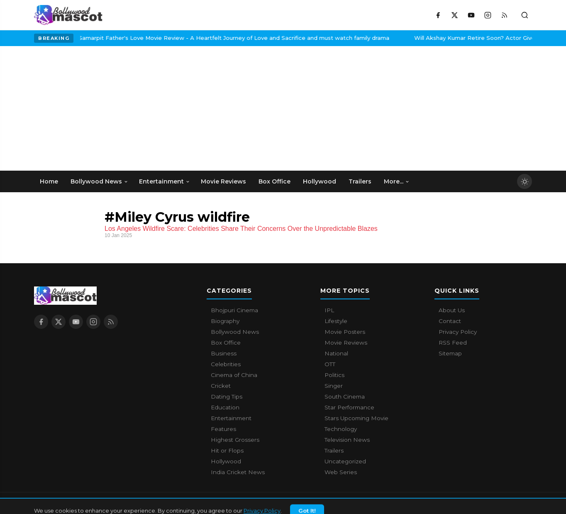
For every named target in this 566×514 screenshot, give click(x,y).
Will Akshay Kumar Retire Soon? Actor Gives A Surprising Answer (453, 37)
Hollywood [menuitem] (319, 181)
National (336, 353)
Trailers (334, 450)
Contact (450, 321)
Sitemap (450, 353)
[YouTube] (471, 15)
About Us (452, 310)
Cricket (221, 385)
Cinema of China (234, 375)
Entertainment (231, 418)
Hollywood (226, 461)
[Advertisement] (96, 108)
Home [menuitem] (49, 181)
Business (224, 353)
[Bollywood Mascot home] (68, 15)
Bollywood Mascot (79, 503)
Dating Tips (226, 396)
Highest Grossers (235, 439)
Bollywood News (235, 331)
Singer (333, 385)
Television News (347, 439)
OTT (329, 364)
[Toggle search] (524, 14)
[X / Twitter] (454, 15)
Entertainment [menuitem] (164, 181)
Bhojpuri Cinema (234, 310)
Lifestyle (335, 321)
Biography (225, 321)
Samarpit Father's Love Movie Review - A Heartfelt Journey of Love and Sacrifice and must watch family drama (182, 37)
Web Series (340, 472)
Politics (334, 375)
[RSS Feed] (504, 15)
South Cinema (344, 396)
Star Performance (349, 407)
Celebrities (226, 364)
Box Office (226, 342)
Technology (340, 429)
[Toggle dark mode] (524, 181)
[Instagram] (488, 15)
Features (223, 429)
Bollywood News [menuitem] (99, 181)
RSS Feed (453, 342)
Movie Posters (344, 331)
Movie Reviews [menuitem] (223, 181)
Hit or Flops (227, 450)
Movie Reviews (345, 342)
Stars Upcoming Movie (356, 418)
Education (225, 407)
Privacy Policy (458, 331)
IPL (329, 310)
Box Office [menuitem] (274, 181)
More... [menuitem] (397, 181)
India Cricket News (238, 472)
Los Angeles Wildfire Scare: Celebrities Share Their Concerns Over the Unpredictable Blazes (241, 228)
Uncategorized (345, 461)
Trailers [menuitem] (360, 181)
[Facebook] (438, 15)
